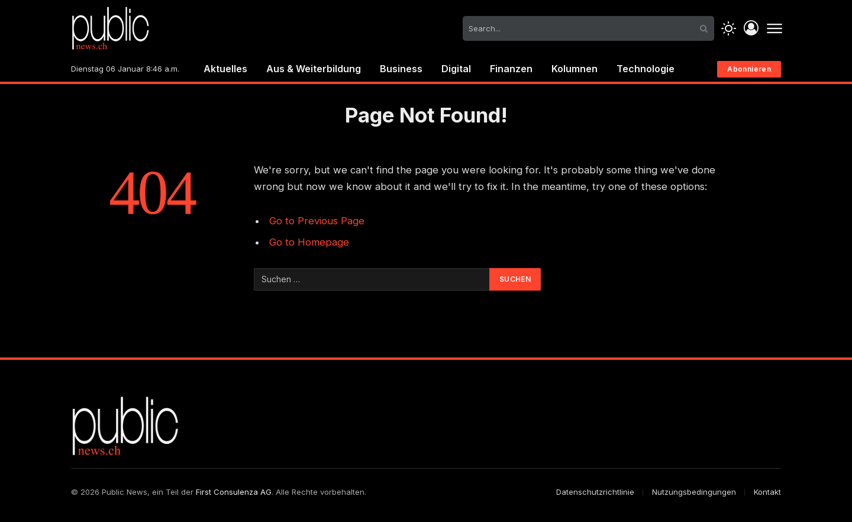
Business (401, 69)
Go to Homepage (309, 242)
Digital (456, 69)
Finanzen (511, 69)
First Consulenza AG (234, 492)
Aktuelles (225, 69)
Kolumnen (574, 69)
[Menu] (774, 28)
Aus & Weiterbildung (313, 69)
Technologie (645, 69)
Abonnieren (749, 69)
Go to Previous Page (316, 221)
